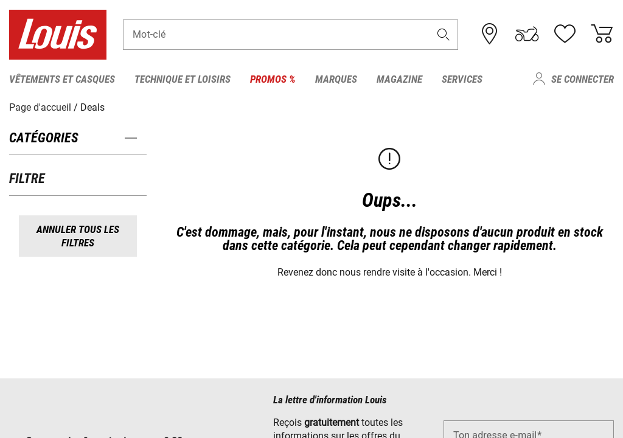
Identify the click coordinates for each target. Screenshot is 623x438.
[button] (443, 34)
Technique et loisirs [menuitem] (182, 79)
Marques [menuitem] (336, 79)
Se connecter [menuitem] (582, 79)
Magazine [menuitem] (399, 79)
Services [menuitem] (462, 79)
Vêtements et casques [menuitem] (62, 79)
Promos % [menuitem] (273, 79)
